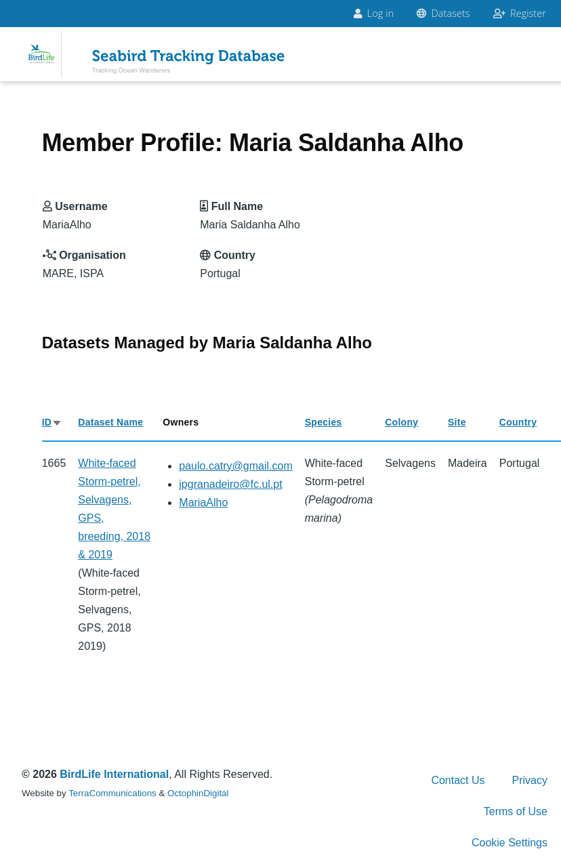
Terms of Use (515, 811)
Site (457, 422)
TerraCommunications (112, 793)
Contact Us (457, 780)
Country (518, 422)
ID (52, 422)
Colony (401, 422)
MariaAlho (203, 502)
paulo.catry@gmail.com (235, 466)
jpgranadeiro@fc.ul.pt (230, 484)
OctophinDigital (197, 793)
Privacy (529, 780)
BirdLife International (114, 774)
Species (323, 422)
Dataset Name (110, 422)
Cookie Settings (509, 842)
